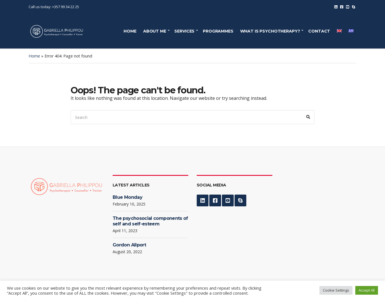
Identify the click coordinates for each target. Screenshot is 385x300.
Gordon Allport (129, 245)
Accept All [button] (367, 290)
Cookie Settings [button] (336, 290)
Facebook (342, 7)
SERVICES (184, 31)
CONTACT (319, 31)
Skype (353, 7)
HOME (130, 31)
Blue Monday (127, 197)
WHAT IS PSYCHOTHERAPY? (270, 31)
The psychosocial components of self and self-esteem (150, 221)
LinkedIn (336, 7)
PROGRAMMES (218, 31)
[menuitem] (339, 30)
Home (34, 56)
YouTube (347, 7)
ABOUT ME (154, 31)
